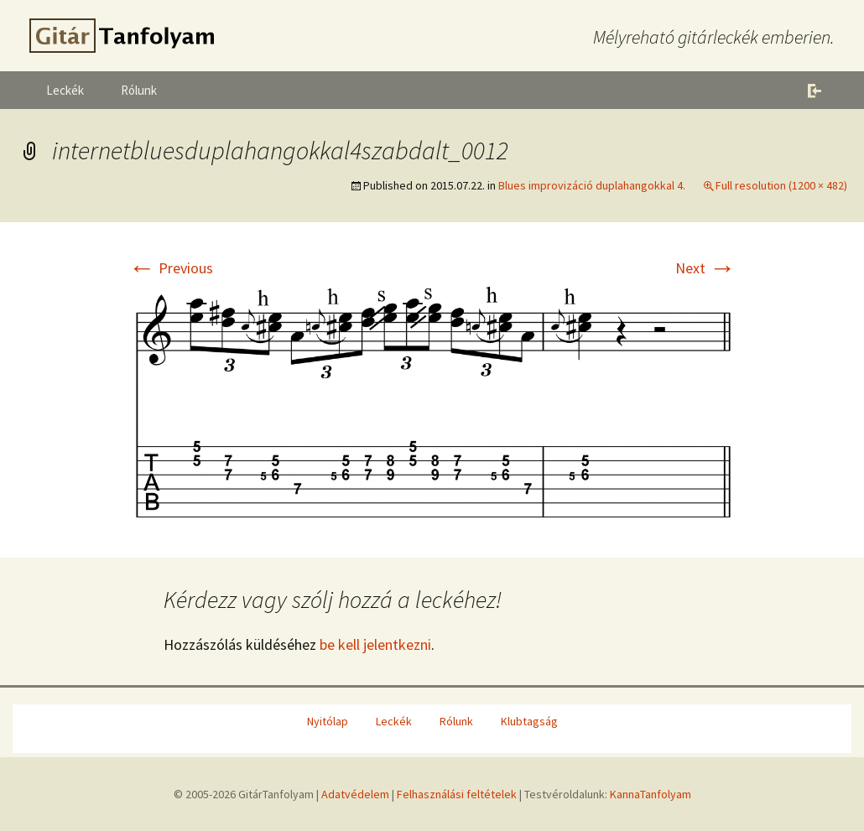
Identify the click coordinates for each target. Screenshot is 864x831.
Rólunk (139, 90)
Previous (170, 268)
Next (705, 268)
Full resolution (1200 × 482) (781, 185)
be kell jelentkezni (375, 644)
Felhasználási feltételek (457, 794)
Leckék (65, 90)
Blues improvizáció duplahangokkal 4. (591, 185)
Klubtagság (529, 721)
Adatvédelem (355, 794)
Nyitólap (327, 721)
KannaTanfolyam (650, 794)
